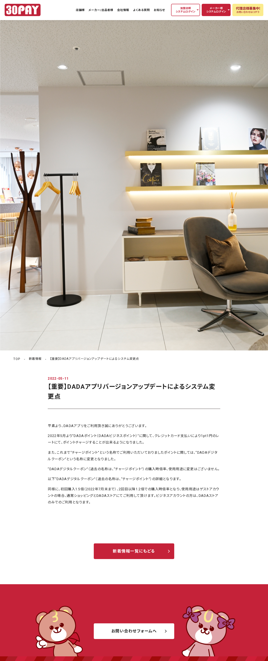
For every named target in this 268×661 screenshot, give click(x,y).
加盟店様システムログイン (186, 10)
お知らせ (159, 10)
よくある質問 (141, 10)
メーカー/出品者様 (100, 10)
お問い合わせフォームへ (134, 631)
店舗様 (80, 10)
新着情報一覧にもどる (134, 551)
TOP (16, 359)
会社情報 (123, 10)
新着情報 (35, 358)
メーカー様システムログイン (216, 10)
